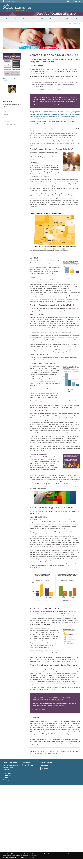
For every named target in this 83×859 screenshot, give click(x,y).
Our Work (61, 7)
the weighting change (53, 104)
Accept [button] (31, 857)
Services (55, 7)
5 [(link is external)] (69, 288)
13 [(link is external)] (36, 618)
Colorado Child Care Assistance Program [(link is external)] (43, 299)
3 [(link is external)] (54, 186)
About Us (49, 7)
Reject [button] (23, 857)
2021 (24, 18)
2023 (15, 18)
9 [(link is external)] (57, 559)
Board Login (6, 780)
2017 (41, 18)
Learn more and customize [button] (10, 857)
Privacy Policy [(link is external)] (7, 773)
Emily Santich (12, 95)
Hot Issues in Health (70, 7)
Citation (5, 777)
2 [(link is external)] (68, 137)
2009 (75, 18)
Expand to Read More (39, 709)
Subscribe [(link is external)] (45, 768)
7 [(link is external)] (44, 479)
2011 (67, 18)
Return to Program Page (74, 23)
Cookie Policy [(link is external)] (7, 775)
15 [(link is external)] (54, 624)
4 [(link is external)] (38, 206)
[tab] (55, 710)
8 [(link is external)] (46, 484)
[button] (71, 268)
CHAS (78, 7)
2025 (7, 18)
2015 (50, 18)
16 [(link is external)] (73, 684)
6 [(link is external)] (73, 443)
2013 (58, 18)
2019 (33, 18)
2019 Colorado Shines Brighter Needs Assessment (64, 179)
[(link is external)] (67, 1)
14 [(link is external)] (62, 620)
